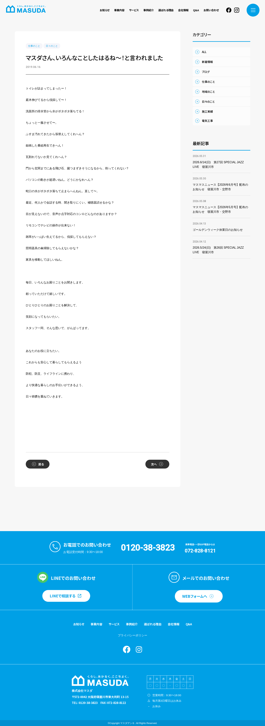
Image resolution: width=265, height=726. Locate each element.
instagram (236, 10)
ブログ (206, 72)
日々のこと (52, 46)
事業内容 (119, 10)
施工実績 (207, 111)
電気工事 (207, 121)
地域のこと (208, 91)
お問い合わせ (211, 10)
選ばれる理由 (166, 10)
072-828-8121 (200, 551)
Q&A (196, 10)
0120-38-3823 (148, 548)
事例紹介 (148, 10)
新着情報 (207, 62)
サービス (134, 10)
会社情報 (183, 10)
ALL (204, 52)
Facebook (228, 10)
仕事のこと (34, 46)
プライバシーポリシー (132, 635)
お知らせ (104, 10)
